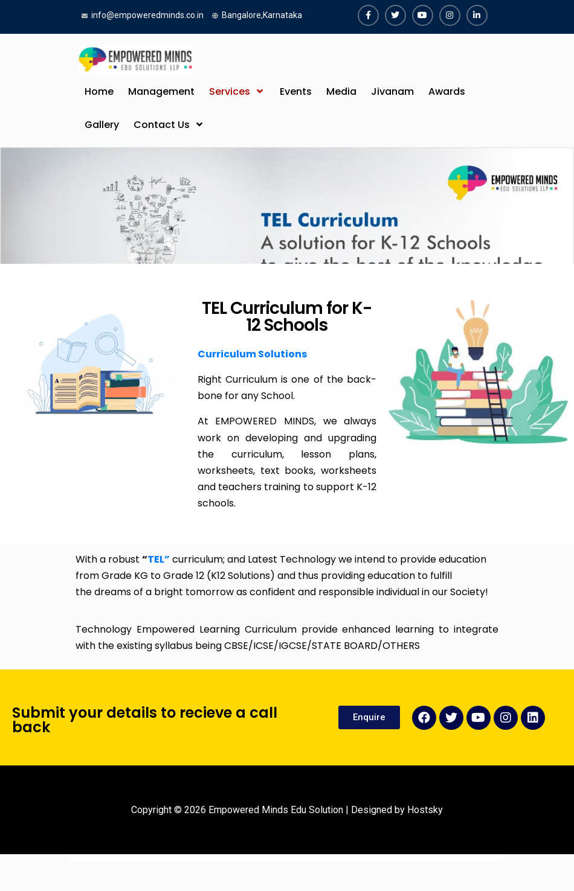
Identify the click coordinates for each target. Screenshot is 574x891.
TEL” (158, 559)
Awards (446, 91)
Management (161, 91)
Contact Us (162, 125)
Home (99, 91)
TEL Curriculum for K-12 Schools (287, 316)
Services (229, 91)
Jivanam (392, 91)
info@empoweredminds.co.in (147, 15)
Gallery (102, 125)
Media (341, 91)
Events (296, 91)
